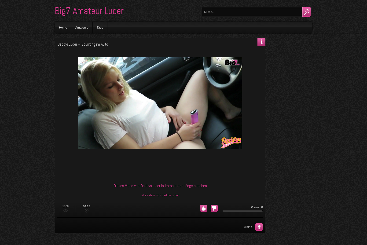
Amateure (81, 27)
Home (63, 27)
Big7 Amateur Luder (89, 11)
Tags (100, 27)
